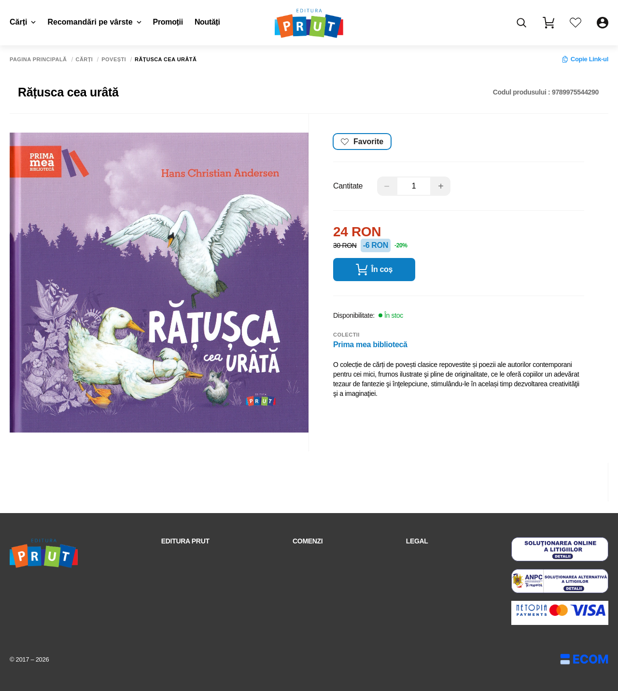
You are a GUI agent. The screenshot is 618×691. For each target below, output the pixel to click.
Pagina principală (38, 59)
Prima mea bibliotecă (370, 343)
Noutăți (207, 22)
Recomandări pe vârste (94, 22)
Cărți (23, 22)
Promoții (168, 22)
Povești (113, 59)
